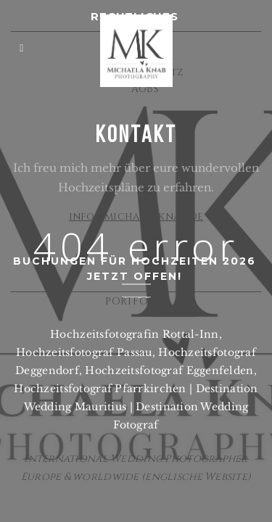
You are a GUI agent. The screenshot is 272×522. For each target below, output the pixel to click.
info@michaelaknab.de (136, 216)
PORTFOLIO (136, 301)
